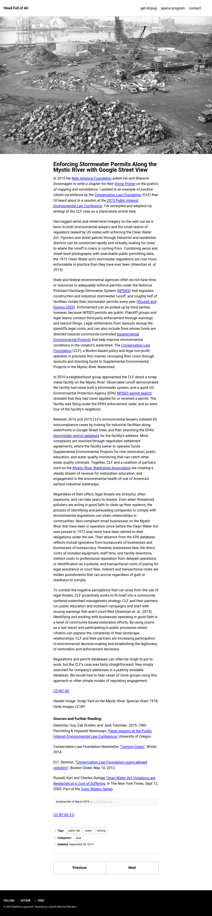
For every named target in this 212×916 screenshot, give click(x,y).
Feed (39, 900)
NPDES (125, 291)
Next (132, 873)
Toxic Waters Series (103, 794)
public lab (74, 835)
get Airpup (141, 8)
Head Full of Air (16, 8)
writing (101, 835)
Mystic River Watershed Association (102, 470)
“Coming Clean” (133, 752)
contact (195, 8)
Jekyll (51, 906)
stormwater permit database (76, 437)
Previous (80, 873)
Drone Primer (125, 184)
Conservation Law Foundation (118, 195)
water (88, 835)
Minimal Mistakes (67, 906)
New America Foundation (92, 178)
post (78, 843)
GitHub (24, 900)
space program (169, 8)
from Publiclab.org (101, 806)
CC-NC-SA (61, 696)
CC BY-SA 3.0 (63, 820)
